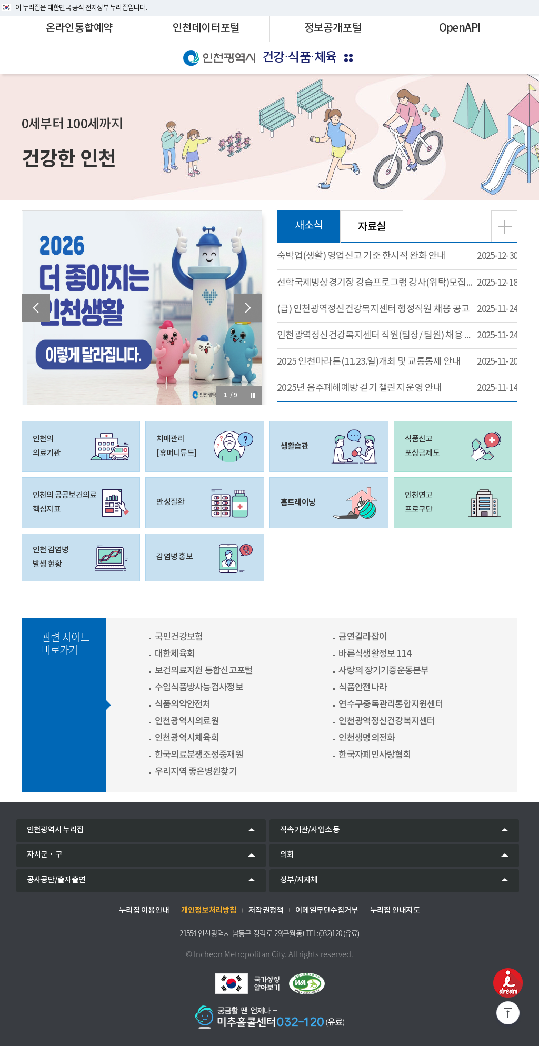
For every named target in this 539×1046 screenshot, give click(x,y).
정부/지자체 (299, 880)
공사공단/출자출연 (56, 880)
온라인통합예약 (79, 28)
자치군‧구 (44, 854)
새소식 (308, 226)
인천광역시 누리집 (55, 830)
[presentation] (36, 308)
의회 (287, 854)
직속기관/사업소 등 (310, 830)
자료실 (371, 226)
